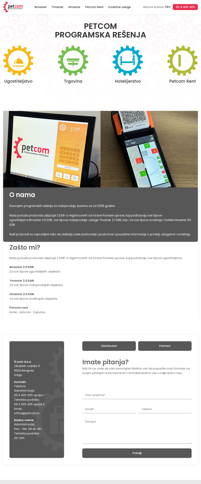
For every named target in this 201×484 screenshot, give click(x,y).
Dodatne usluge (119, 7)
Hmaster (74, 7)
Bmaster (41, 7)
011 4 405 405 (185, 7)
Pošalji (137, 453)
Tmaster (58, 7)
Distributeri (109, 346)
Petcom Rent (94, 7)
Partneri (164, 346)
